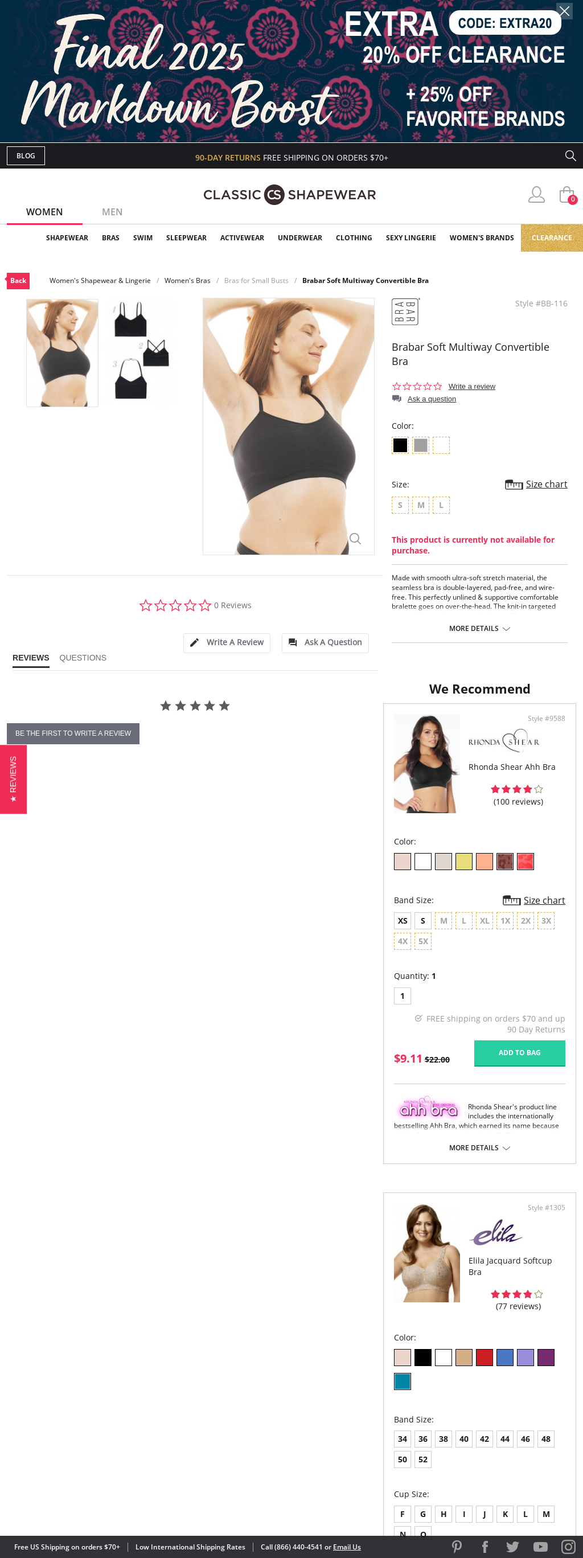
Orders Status (230, 1389)
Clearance (552, 238)
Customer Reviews (387, 1370)
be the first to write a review (73, 733)
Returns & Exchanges (245, 1425)
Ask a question (432, 399)
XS (26, 999)
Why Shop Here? (381, 1352)
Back (18, 280)
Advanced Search (236, 1352)
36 (333, 998)
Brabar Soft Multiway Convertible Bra (365, 280)
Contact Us (224, 1444)
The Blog (367, 1407)
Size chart (547, 484)
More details (474, 628)
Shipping (217, 1407)
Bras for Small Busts (256, 280)
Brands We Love (382, 1389)
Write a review (472, 386)
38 (353, 998)
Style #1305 (542, 797)
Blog (26, 156)
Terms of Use (96, 1506)
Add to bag (229, 1111)
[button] (13, 778)
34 (312, 998)
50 (476, 998)
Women (44, 212)
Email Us (347, 1547)
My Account (225, 1370)
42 (394, 998)
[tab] (226, 643)
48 (456, 998)
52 (497, 998)
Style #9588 (256, 797)
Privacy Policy (378, 1425)
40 (374, 998)
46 (435, 998)
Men (112, 212)
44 (415, 998)
